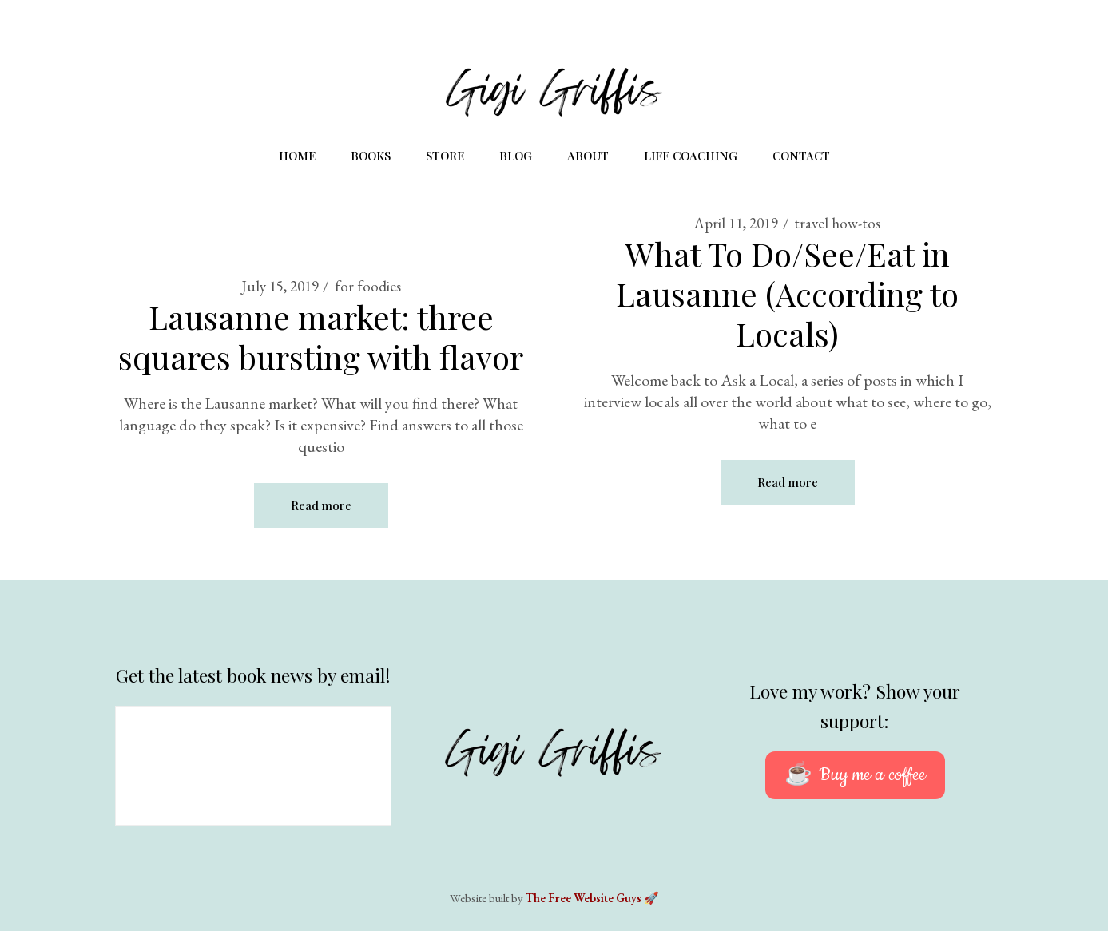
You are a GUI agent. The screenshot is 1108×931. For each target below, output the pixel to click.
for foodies (368, 286)
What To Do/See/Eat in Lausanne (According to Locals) (787, 293)
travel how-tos (837, 223)
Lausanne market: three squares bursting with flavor (320, 336)
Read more (321, 505)
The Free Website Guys (583, 897)
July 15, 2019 (280, 286)
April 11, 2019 (736, 223)
